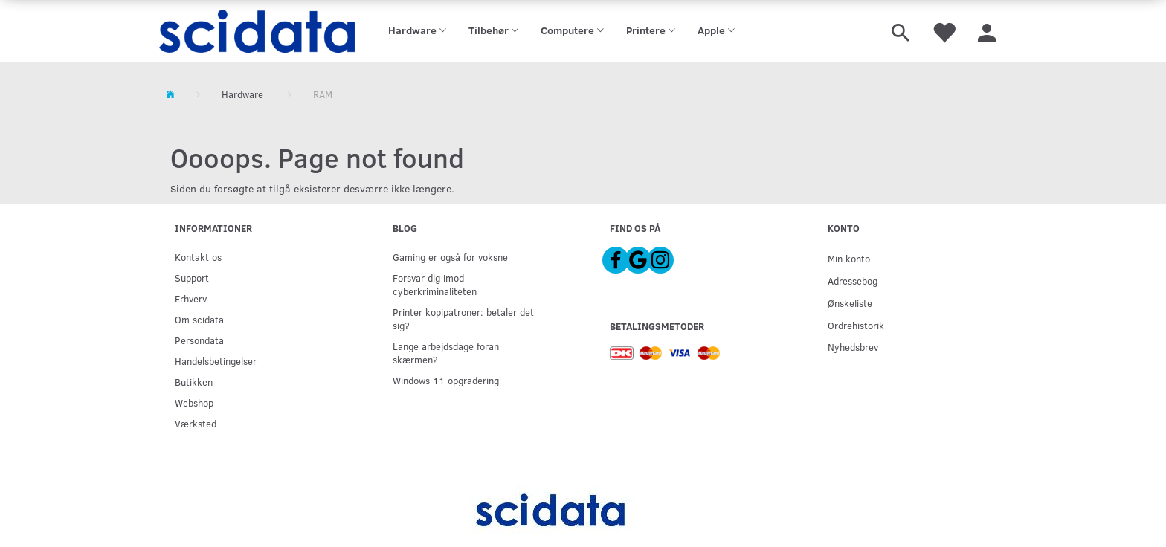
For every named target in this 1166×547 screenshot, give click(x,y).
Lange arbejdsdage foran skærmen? (446, 353)
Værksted (195, 423)
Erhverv (191, 298)
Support (192, 277)
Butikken (194, 381)
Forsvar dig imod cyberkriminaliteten (435, 284)
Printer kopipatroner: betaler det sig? (463, 318)
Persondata (199, 340)
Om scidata (199, 319)
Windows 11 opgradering (446, 380)
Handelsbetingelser (216, 361)
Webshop (194, 402)
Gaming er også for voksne (450, 256)
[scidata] (257, 31)
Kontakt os (198, 256)
